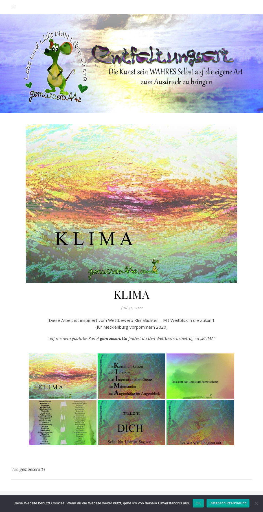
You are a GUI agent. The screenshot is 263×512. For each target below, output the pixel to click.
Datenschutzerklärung (227, 503)
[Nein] (256, 503)
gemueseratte (32, 469)
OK (198, 503)
